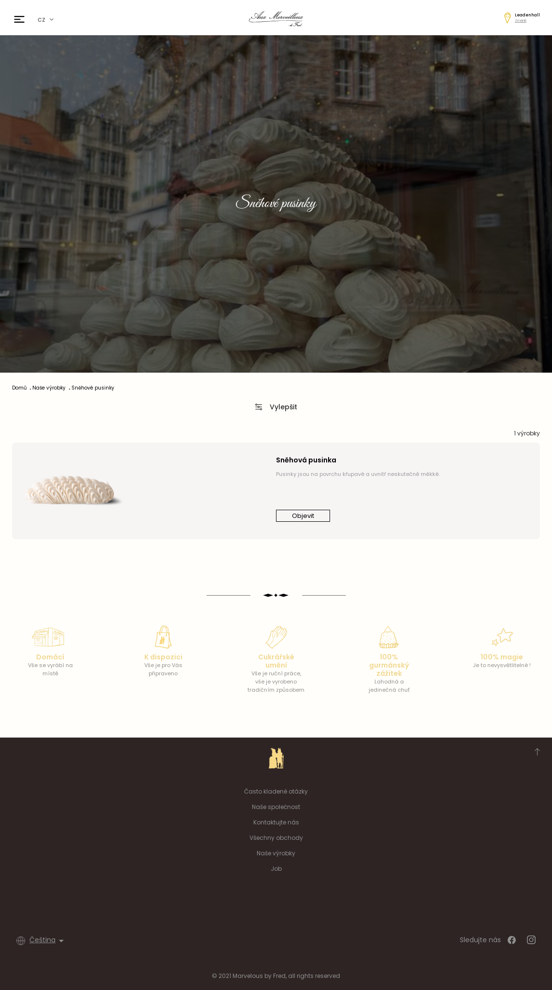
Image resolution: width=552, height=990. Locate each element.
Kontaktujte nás (276, 822)
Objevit (303, 515)
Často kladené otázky (276, 791)
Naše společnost (276, 807)
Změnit (520, 20)
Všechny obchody (276, 838)
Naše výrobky (276, 853)
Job (276, 869)
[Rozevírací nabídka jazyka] (48, 941)
